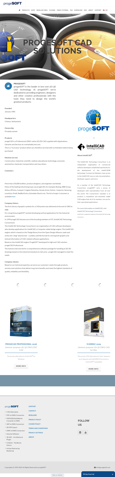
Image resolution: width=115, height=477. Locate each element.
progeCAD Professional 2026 (21, 344)
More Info (21, 366)
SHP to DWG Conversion (15, 424)
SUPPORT (32, 406)
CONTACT (32, 411)
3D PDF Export (12, 427)
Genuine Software (13, 434)
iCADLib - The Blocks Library (14, 444)
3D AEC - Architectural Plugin (15, 438)
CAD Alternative (12, 412)
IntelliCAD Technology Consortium (89, 211)
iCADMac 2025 (94, 344)
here (13, 196)
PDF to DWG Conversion (15, 415)
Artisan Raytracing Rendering (13, 449)
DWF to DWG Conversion (16, 431)
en (105, 10)
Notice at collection (57, 475)
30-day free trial (98, 474)
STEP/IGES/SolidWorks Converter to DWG (14, 419)
